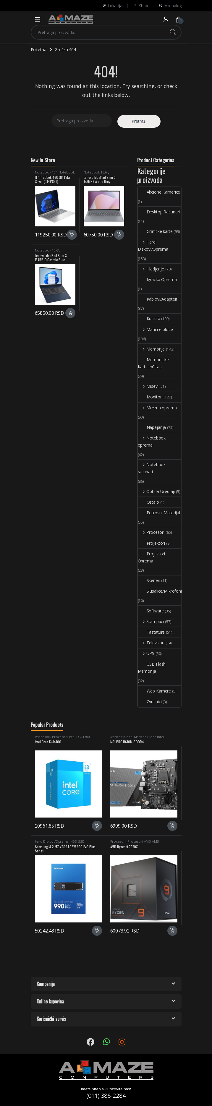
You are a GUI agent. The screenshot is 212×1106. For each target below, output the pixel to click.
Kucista (149, 318)
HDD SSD (77, 841)
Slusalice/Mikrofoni (160, 591)
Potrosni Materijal (159, 512)
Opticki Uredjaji (156, 491)
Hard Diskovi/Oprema (153, 245)
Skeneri (149, 580)
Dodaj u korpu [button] (72, 235)
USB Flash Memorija (152, 667)
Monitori (150, 397)
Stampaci (151, 621)
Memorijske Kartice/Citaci (153, 363)
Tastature (151, 632)
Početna (38, 49)
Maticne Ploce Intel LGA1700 (137, 738)
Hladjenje (151, 269)
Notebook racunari (152, 468)
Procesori (151, 532)
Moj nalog (170, 6)
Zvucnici (150, 701)
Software (151, 611)
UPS (146, 653)
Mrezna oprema (157, 408)
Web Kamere (154, 691)
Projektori (151, 543)
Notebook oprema (152, 441)
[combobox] (97, 32)
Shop (140, 6)
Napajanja (152, 427)
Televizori (151, 643)
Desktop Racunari (159, 212)
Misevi (148, 386)
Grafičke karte (155, 231)
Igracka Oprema (157, 279)
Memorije (151, 349)
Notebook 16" (46, 172)
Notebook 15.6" (96, 172)
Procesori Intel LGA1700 (71, 736)
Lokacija (112, 6)
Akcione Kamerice (159, 192)
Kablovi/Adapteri (157, 299)
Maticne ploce (155, 329)
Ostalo (148, 502)
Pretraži (172, 32)
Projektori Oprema (151, 557)
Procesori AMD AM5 (143, 841)
